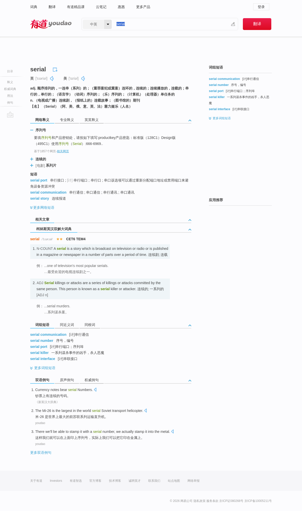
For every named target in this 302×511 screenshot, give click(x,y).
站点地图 (174, 481)
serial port (38, 180)
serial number (41, 341)
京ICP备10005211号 (258, 501)
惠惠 (121, 7)
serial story (39, 198)
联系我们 (154, 481)
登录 (261, 7)
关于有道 (36, 481)
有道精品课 (76, 7)
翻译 (52, 7)
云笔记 (101, 7)
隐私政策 (200, 501)
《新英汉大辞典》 (47, 402)
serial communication (48, 192)
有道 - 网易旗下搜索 (50, 24)
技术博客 (115, 481)
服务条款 (212, 501)
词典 (33, 7)
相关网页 (63, 151)
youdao (40, 423)
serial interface (42, 359)
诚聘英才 (135, 481)
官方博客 (95, 481)
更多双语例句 (40, 452)
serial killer (39, 353)
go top (10, 114)
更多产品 (143, 7)
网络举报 (193, 481)
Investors (56, 481)
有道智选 (76, 481)
